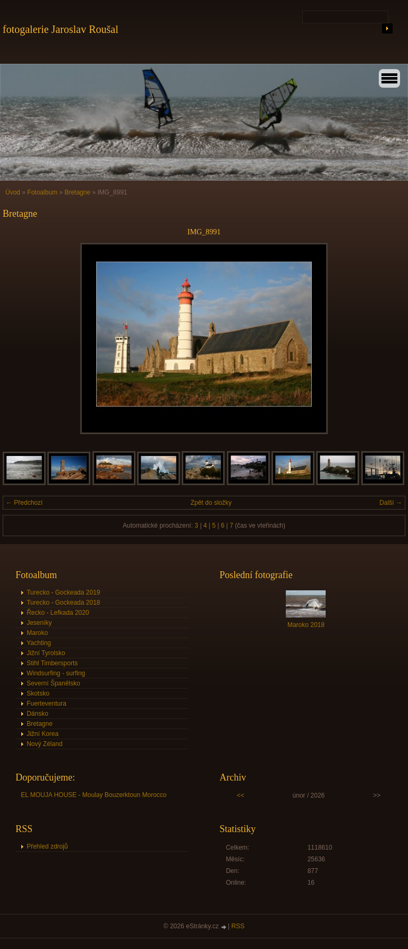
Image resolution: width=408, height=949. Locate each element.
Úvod (12, 192)
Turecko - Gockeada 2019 (63, 592)
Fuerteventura (46, 703)
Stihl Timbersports (52, 663)
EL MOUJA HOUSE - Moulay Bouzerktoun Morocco (93, 795)
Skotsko (38, 693)
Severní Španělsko (53, 683)
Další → (390, 502)
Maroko (37, 633)
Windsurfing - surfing (56, 673)
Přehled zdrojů (47, 846)
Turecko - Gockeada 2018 (63, 602)
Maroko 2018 (306, 625)
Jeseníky (39, 622)
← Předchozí (24, 502)
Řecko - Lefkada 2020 (58, 612)
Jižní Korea (42, 734)
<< (240, 795)
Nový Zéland (44, 744)
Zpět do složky (211, 502)
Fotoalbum (42, 192)
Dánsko (37, 713)
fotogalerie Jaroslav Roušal (60, 29)
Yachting (39, 643)
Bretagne (78, 192)
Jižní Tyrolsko (46, 653)
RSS (238, 926)
